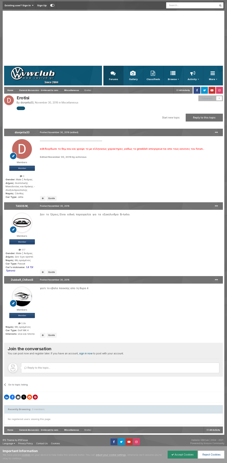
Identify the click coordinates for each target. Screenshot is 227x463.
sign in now (85, 353)
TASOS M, (22, 205)
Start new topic (171, 117)
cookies (26, 454)
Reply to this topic (204, 117)
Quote (51, 198)
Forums (113, 79)
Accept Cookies (182, 454)
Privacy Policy (25, 443)
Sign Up (42, 5)
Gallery (133, 79)
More (212, 79)
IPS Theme (8, 440)
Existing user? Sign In (19, 5)
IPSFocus (23, 440)
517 (22, 249)
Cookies (55, 443)
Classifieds (153, 79)
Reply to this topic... (37, 367)
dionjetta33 (26, 102)
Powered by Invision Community (207, 443)
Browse (172, 79)
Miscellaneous (70, 102)
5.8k (22, 323)
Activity (192, 79)
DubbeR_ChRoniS (22, 279)
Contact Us (42, 443)
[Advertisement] (113, 39)
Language (9, 443)
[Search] (182, 5)
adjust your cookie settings (111, 454)
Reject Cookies (211, 454)
